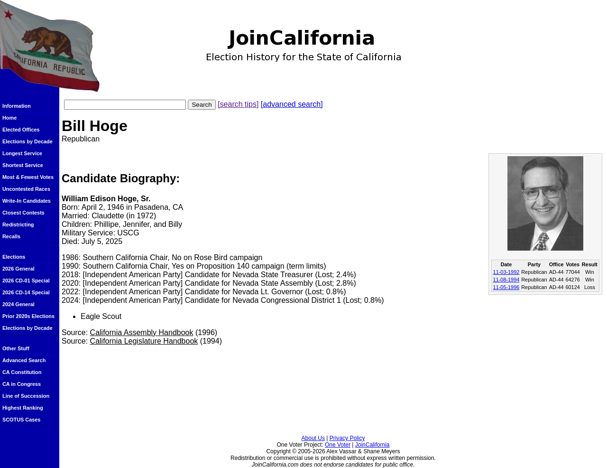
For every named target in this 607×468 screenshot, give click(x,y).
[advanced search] (292, 104)
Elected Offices (21, 129)
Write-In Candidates (26, 201)
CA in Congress (21, 384)
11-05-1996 (506, 287)
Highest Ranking (22, 408)
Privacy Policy (347, 438)
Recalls (11, 236)
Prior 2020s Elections (28, 316)
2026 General (18, 268)
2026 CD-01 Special (26, 280)
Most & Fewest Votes (28, 177)
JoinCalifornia (372, 444)
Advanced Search (24, 360)
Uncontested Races (26, 189)
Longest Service (22, 153)
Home (9, 118)
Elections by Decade (27, 141)
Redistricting (18, 224)
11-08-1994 (506, 279)
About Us (313, 438)
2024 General (18, 304)
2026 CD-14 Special (26, 292)
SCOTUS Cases (21, 419)
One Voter (337, 444)
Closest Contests (23, 212)
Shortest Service (22, 165)
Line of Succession (25, 396)
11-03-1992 (506, 272)
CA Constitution (21, 372)
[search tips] (238, 104)
